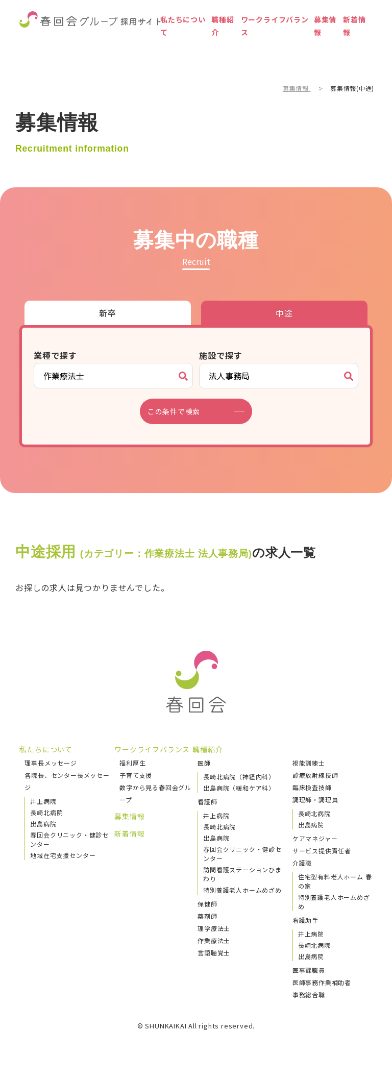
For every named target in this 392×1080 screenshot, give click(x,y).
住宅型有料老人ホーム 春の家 (335, 881)
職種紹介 (206, 43)
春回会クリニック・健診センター (69, 839)
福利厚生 (132, 762)
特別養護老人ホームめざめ (242, 890)
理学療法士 (214, 928)
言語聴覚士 (214, 952)
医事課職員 (308, 970)
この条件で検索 (180, 411)
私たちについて (163, 43)
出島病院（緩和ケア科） (239, 787)
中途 (284, 313)
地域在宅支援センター (62, 855)
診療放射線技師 (315, 775)
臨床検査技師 (312, 787)
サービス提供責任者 (321, 850)
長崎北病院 (46, 812)
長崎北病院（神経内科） (239, 776)
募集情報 (315, 43)
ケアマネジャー (315, 838)
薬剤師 (207, 916)
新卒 (107, 313)
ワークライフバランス (261, 43)
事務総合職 (308, 994)
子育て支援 (135, 775)
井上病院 (43, 801)
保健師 (207, 903)
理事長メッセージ (50, 762)
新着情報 (351, 43)
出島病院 (43, 823)
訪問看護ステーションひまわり (242, 874)
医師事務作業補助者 (321, 982)
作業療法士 (214, 940)
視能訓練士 (308, 762)
